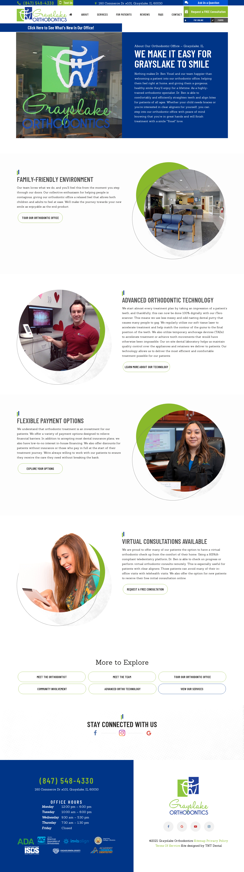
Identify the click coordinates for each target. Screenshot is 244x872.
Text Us (65, 2)
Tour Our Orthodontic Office (40, 218)
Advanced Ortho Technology (122, 689)
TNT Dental (213, 846)
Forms (217, 20)
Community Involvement (52, 689)
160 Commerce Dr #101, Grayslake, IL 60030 (128, 3)
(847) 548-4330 (35, 3)
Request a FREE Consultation (205, 11)
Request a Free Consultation (145, 589)
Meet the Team (122, 677)
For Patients (124, 14)
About (85, 14)
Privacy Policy (217, 841)
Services (102, 14)
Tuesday (48, 812)
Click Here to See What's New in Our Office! (61, 27)
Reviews (145, 14)
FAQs (160, 14)
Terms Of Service (167, 846)
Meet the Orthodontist (52, 677)
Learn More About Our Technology (146, 367)
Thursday (49, 823)
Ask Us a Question (201, 2)
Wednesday (50, 817)
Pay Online (193, 20)
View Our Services (192, 689)
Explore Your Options (40, 468)
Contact (177, 14)
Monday (48, 807)
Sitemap (200, 841)
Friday (46, 828)
